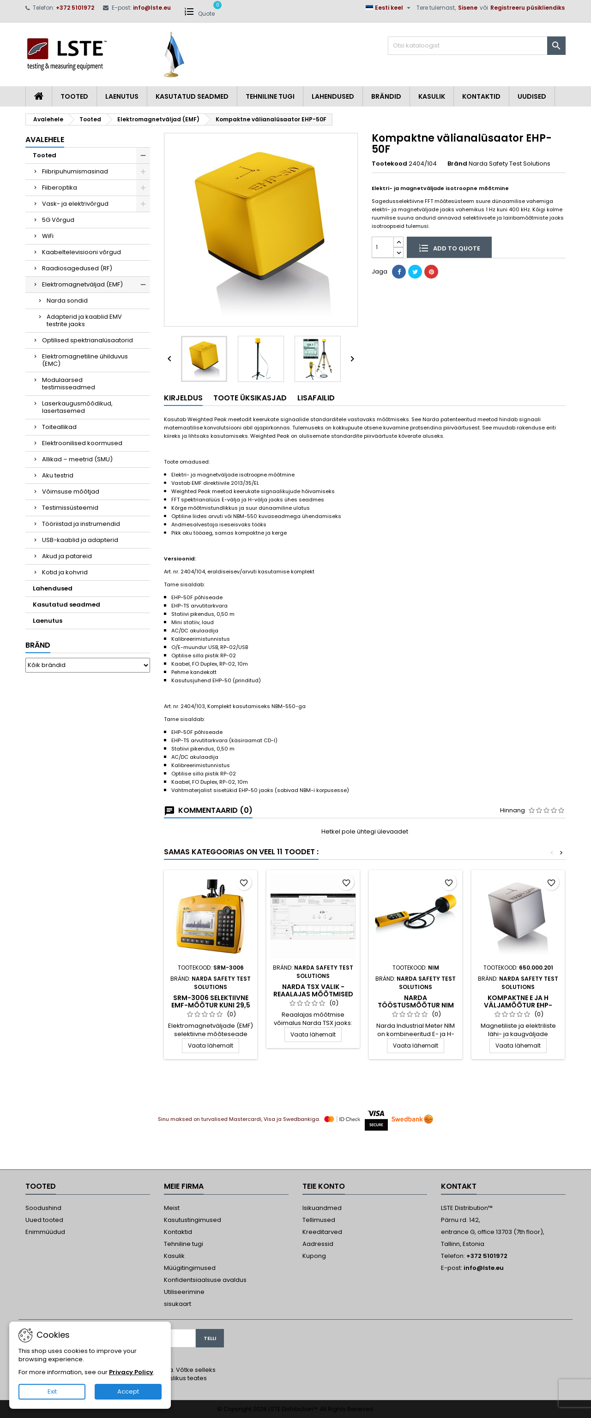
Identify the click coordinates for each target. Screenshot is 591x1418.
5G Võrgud (58, 219)
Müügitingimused (190, 1267)
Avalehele (44, 139)
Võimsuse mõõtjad (70, 491)
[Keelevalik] (389, 8)
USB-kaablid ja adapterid (80, 540)
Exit (52, 1391)
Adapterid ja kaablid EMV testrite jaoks (84, 320)
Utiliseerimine (184, 1291)
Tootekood (389, 164)
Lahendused (333, 96)
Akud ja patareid (67, 556)
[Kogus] (383, 247)
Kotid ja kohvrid (65, 572)
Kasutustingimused (192, 1219)
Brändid (386, 96)
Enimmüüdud (45, 1231)
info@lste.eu (152, 8)
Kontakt (458, 1186)
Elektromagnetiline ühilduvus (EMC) (85, 360)
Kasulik (431, 96)
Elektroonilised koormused (82, 443)
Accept (128, 1391)
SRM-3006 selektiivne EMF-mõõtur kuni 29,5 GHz (210, 1005)
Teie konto (323, 1186)
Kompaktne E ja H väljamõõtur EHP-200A (518, 1005)
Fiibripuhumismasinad (75, 171)
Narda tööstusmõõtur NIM (416, 1001)
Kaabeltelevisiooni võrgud (81, 252)
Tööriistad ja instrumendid (81, 523)
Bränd (37, 645)
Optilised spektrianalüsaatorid (87, 340)
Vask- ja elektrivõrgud (75, 203)
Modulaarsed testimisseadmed (68, 383)
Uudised (532, 96)
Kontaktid (481, 96)
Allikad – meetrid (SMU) (77, 459)
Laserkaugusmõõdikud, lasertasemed (77, 407)
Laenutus (122, 96)
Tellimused (318, 1219)
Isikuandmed (322, 1208)
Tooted (74, 96)
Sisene (467, 8)
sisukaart (177, 1303)
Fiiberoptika (59, 187)
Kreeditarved (322, 1231)
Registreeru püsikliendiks (527, 8)
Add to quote (449, 248)
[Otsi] (477, 45)
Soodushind (43, 1208)
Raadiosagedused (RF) (77, 268)
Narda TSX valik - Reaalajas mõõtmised (313, 990)
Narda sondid (67, 300)
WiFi (48, 236)
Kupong (314, 1255)
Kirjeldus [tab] (183, 398)
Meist (172, 1208)
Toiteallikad (59, 427)
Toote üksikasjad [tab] (250, 398)
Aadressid (317, 1243)
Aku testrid (57, 475)
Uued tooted (44, 1219)
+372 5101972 (75, 8)
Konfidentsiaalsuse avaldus (205, 1279)
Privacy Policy (131, 1372)
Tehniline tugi (270, 96)
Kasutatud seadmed (192, 96)
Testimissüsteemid (70, 507)
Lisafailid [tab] (316, 398)
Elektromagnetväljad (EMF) (82, 284)
